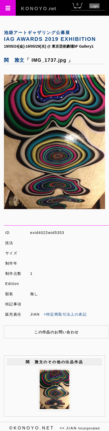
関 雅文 (14, 60)
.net (38, 8)
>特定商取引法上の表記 (65, 314)
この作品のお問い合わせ (56, 332)
